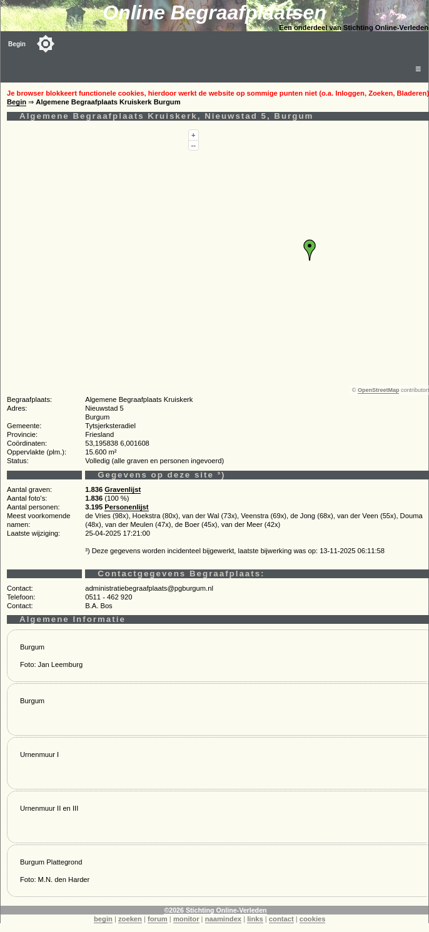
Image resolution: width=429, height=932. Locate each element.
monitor (186, 919)
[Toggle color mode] (45, 43)
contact (281, 919)
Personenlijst (126, 507)
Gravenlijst (122, 489)
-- (193, 145)
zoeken (130, 919)
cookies (313, 919)
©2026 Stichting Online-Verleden (215, 910)
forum (158, 919)
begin (103, 919)
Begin (17, 44)
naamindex (223, 919)
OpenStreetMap (379, 390)
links (255, 919)
